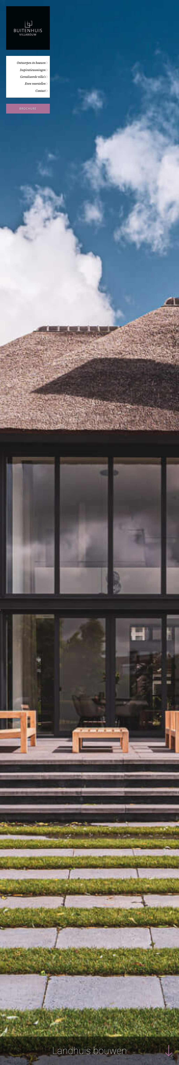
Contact (40, 91)
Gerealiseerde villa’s (33, 77)
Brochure (28, 109)
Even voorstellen (35, 83)
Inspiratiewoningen (33, 70)
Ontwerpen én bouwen (31, 63)
